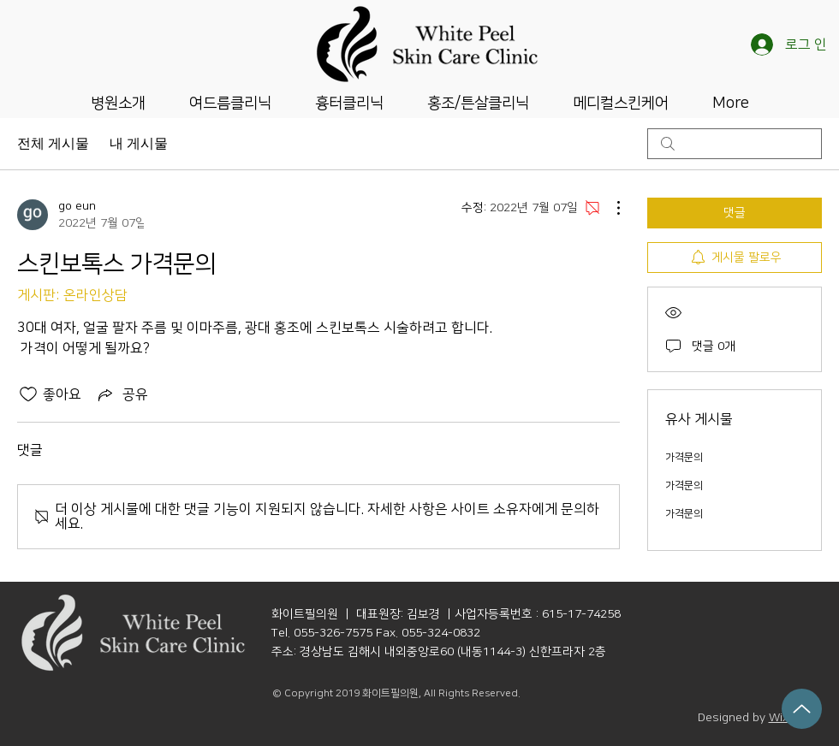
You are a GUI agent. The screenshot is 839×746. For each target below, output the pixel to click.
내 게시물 (139, 143)
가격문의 (684, 457)
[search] (734, 143)
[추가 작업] (609, 208)
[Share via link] (121, 394)
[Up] (802, 709)
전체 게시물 (53, 143)
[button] (117, 101)
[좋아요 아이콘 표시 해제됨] (28, 394)
